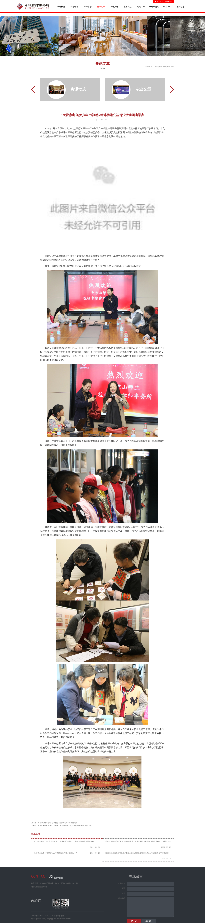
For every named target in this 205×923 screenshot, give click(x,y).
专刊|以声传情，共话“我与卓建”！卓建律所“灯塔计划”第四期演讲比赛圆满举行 (64, 841)
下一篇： (61, 826)
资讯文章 (162, 66)
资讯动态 (170, 66)
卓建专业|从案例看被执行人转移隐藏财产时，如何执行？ (55, 853)
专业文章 (143, 89)
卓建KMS (168, 1)
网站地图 (50, 919)
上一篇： (54, 823)
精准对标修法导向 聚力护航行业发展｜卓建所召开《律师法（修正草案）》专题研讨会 (138, 841)
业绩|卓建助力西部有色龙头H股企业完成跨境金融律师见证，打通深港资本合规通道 (137, 853)
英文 (161, 1)
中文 (156, 1)
